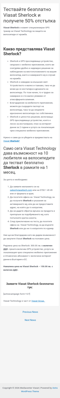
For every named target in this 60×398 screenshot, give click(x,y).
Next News (30, 320)
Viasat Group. (38, 301)
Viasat (6, 141)
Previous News (30, 312)
